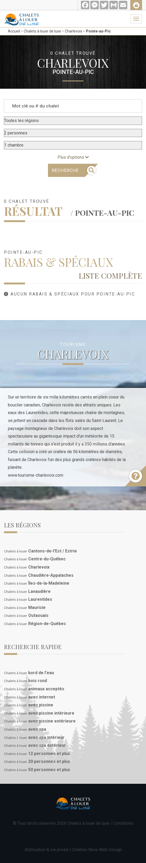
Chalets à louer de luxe (42, 31)
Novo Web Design (105, 849)
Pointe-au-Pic (98, 31)
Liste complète (110, 275)
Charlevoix (73, 31)
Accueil (14, 31)
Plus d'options (73, 157)
